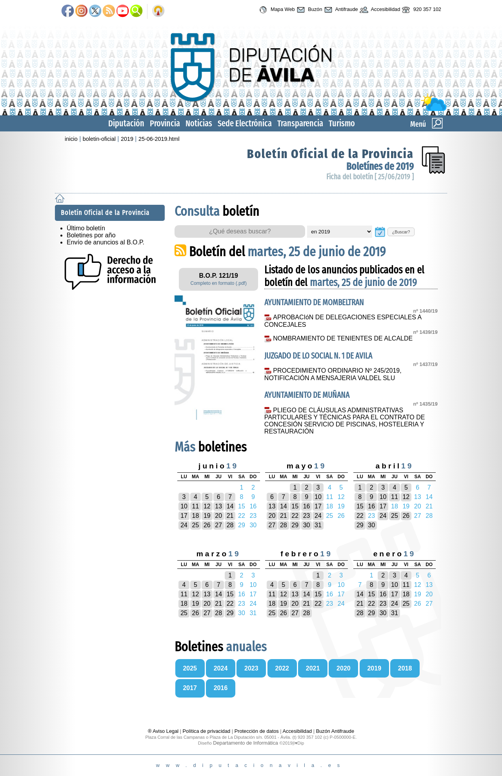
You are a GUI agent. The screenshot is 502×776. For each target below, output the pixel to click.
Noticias (199, 123)
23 (306, 515)
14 (230, 506)
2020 (343, 668)
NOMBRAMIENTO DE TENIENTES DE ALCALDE (343, 338)
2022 (282, 668)
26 (207, 525)
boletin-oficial (99, 139)
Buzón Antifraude (335, 731)
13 (218, 506)
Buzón (308, 10)
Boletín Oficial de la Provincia (330, 153)
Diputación (126, 123)
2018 (405, 668)
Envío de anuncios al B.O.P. (105, 242)
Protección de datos (257, 731)
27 (218, 525)
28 (230, 525)
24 (183, 525)
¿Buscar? (401, 232)
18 (195, 515)
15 (294, 506)
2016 (221, 688)
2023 (251, 668)
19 (207, 515)
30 (306, 525)
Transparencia (300, 123)
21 (230, 515)
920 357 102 (420, 10)
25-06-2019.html (159, 139)
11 (195, 506)
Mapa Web (276, 10)
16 (306, 506)
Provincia (165, 123)
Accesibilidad (379, 10)
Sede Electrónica (245, 123)
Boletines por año (91, 235)
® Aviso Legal (164, 731)
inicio (71, 139)
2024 (221, 668)
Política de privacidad (207, 731)
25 (195, 525)
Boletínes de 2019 (380, 166)
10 (183, 506)
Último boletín (86, 228)
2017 (190, 688)
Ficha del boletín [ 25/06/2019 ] (370, 176)
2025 (190, 668)
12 (207, 506)
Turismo (342, 123)
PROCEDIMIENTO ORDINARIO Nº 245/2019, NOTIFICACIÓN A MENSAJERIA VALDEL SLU (333, 374)
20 (218, 515)
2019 (127, 139)
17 (183, 515)
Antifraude (340, 10)
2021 (313, 668)
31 (318, 525)
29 (294, 525)
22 (294, 515)
